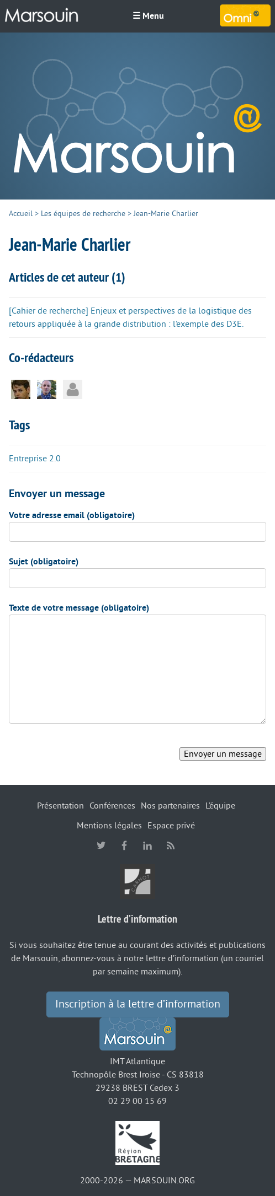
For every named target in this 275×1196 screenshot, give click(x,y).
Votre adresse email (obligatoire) (72, 515)
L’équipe (220, 806)
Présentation (60, 806)
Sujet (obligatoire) (43, 562)
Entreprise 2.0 (35, 459)
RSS (170, 845)
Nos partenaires (170, 806)
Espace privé (171, 826)
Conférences (112, 806)
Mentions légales (109, 826)
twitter (101, 845)
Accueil (21, 213)
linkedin (147, 845)
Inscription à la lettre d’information (137, 1004)
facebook (124, 845)
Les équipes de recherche (83, 213)
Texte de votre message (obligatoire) (79, 608)
